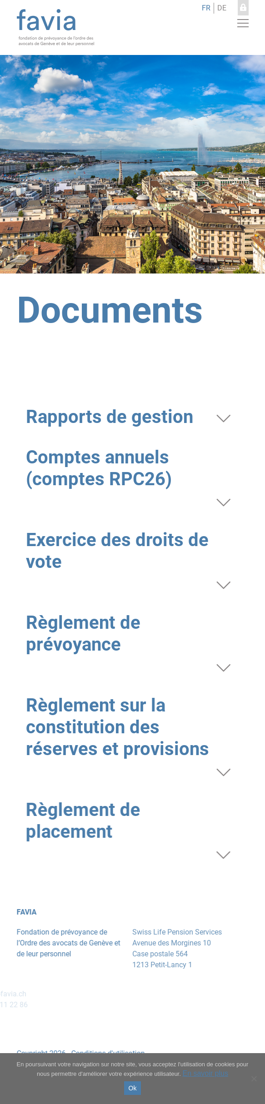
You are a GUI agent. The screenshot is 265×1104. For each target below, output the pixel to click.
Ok (133, 1088)
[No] (253, 1078)
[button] (243, 23)
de (221, 8)
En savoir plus (205, 1073)
